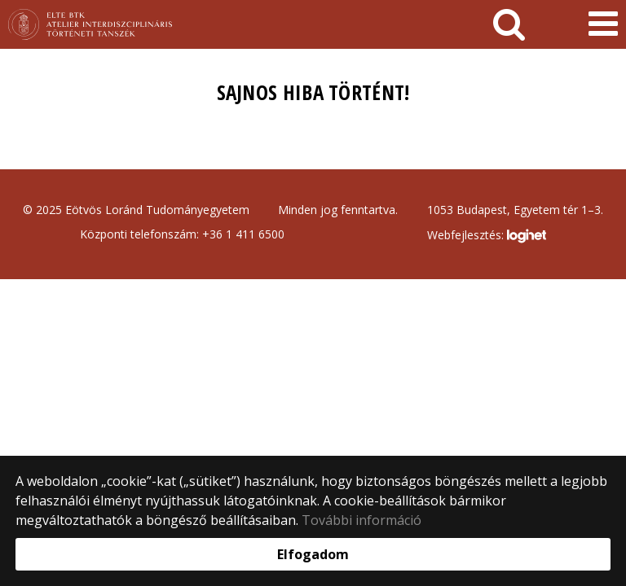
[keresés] (509, 24)
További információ (361, 520)
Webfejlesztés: (486, 236)
